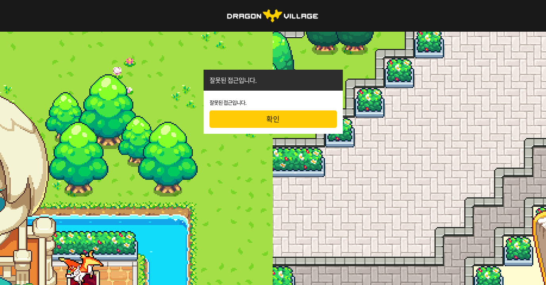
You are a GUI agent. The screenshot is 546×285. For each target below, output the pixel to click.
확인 (273, 119)
